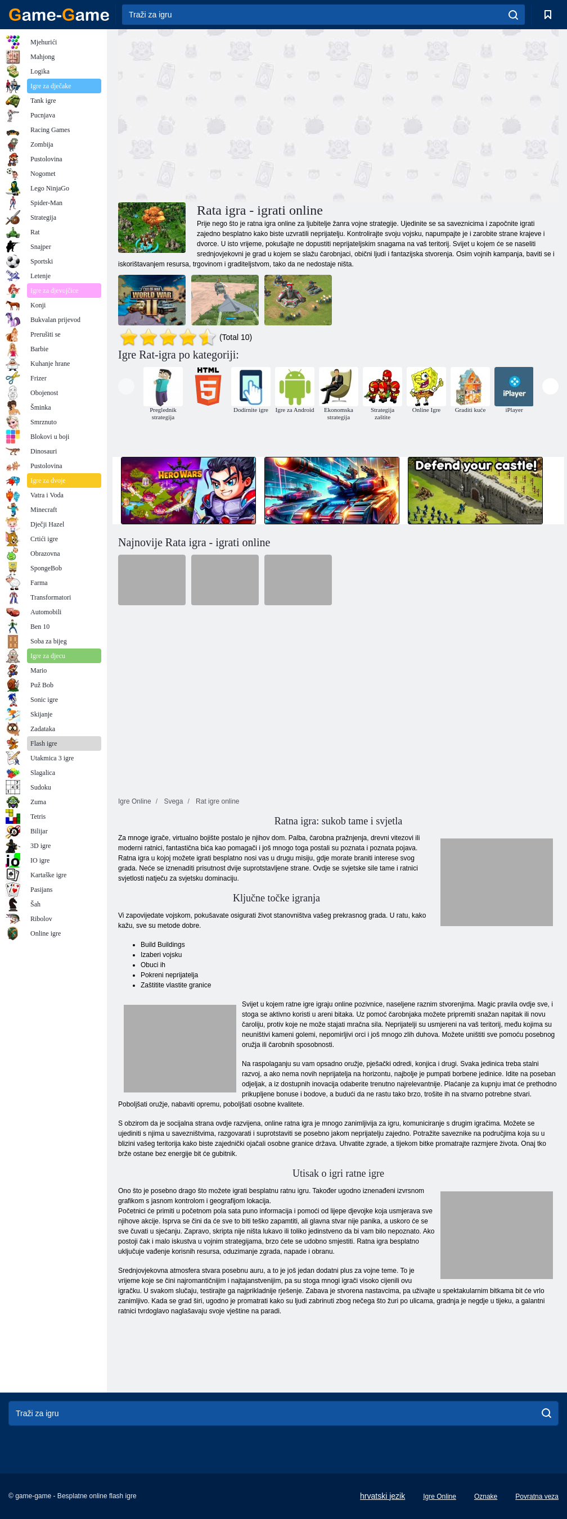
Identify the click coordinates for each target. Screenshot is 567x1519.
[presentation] (126, 386)
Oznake (485, 1496)
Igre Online (439, 1496)
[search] (513, 14)
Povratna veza (537, 1496)
